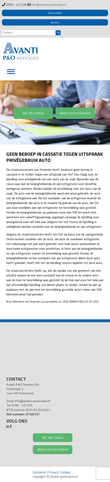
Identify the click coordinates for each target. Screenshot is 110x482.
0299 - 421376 (16, 4)
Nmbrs (55, 22)
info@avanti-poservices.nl (48, 4)
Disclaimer (39, 472)
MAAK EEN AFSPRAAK (75, 113)
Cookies (65, 472)
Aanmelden (55, 12)
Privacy (53, 472)
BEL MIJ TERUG (33, 113)
